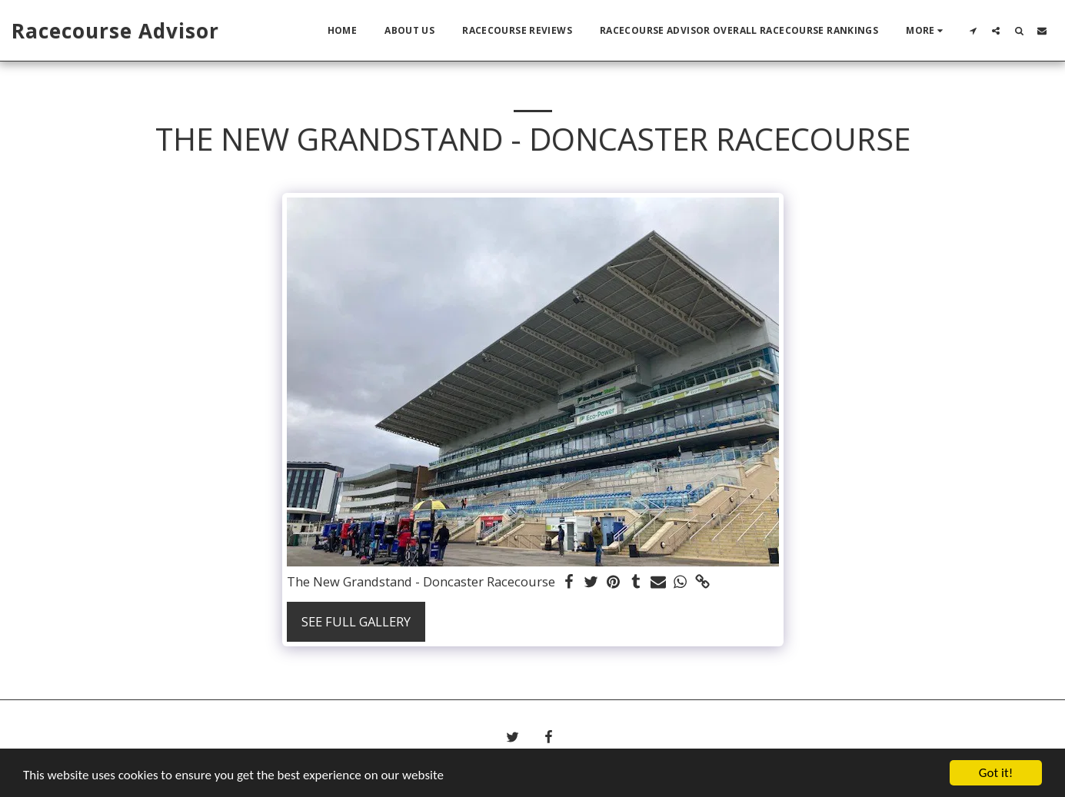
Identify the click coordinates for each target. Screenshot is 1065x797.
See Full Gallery (356, 621)
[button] (972, 30)
